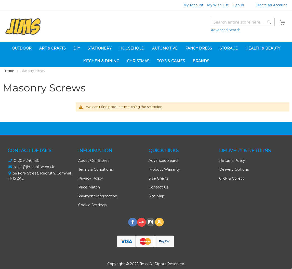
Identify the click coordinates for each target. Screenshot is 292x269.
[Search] (269, 22)
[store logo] (23, 27)
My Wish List (218, 5)
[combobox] (243, 22)
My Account (193, 5)
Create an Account (271, 5)
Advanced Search (226, 29)
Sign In (238, 5)
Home (10, 71)
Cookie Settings (92, 205)
